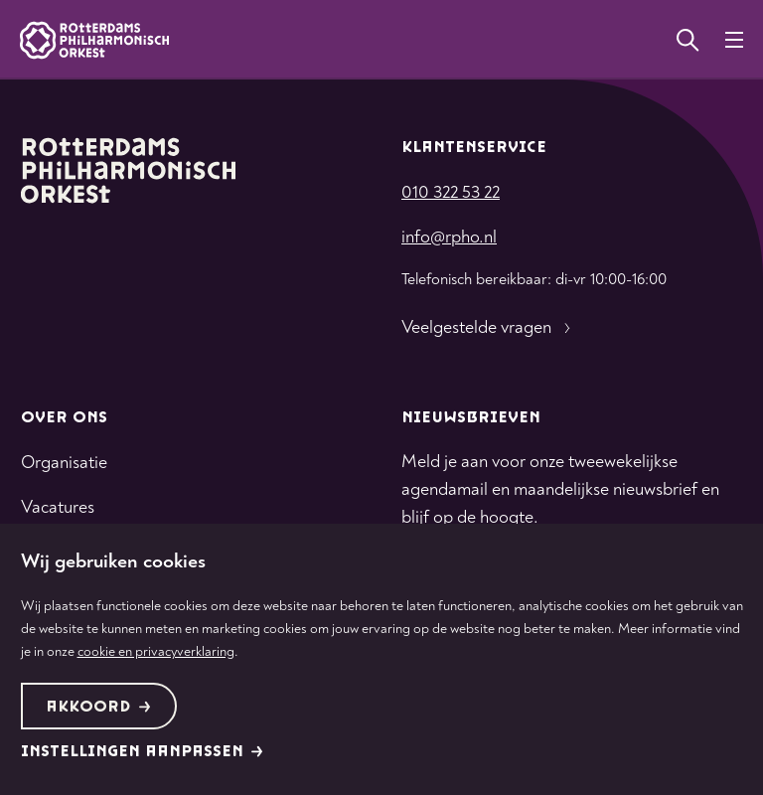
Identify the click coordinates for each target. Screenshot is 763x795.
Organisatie (64, 462)
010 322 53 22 (450, 192)
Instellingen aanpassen (142, 751)
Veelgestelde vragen (488, 328)
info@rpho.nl (449, 237)
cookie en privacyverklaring (155, 651)
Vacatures (57, 507)
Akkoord (98, 707)
